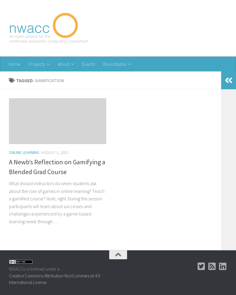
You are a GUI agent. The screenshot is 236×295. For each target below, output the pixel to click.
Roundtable (114, 64)
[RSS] (212, 266)
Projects (37, 64)
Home (15, 64)
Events (88, 64)
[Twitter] (201, 266)
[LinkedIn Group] (223, 266)
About (63, 64)
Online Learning (24, 152)
